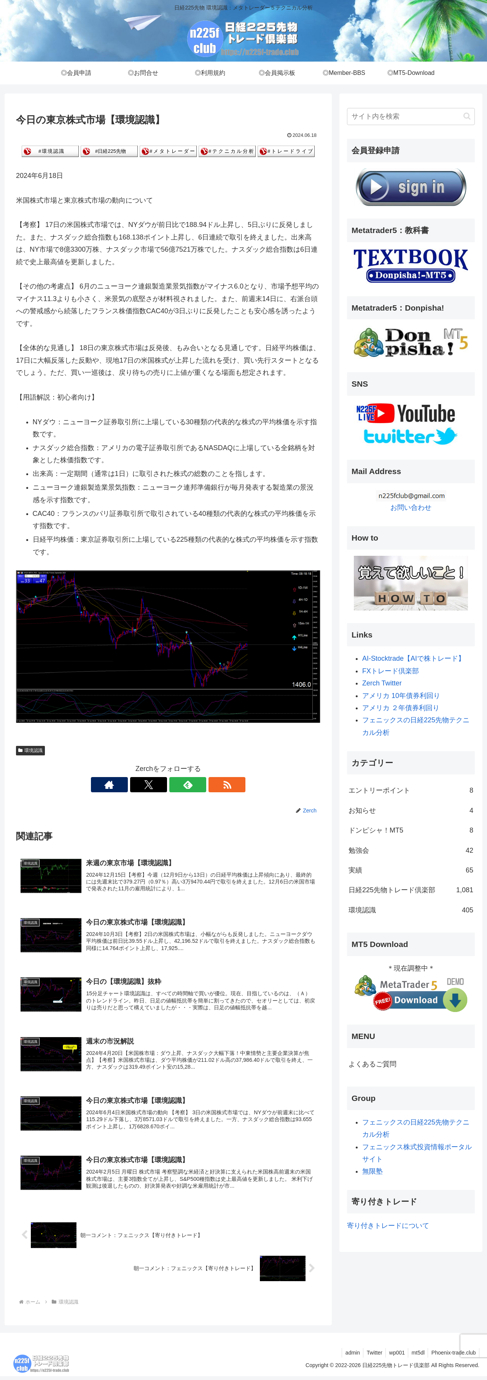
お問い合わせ (410, 507)
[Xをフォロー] (159, 784)
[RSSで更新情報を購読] (194, 784)
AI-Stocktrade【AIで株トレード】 (413, 658)
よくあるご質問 (372, 1064)
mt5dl (416, 1356)
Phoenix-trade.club (453, 1356)
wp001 (394, 1356)
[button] (467, 116)
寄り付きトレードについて (388, 1225)
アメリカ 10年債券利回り (401, 696)
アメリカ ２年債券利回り (400, 708)
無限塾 (372, 1171)
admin (347, 1356)
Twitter (370, 1356)
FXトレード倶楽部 (390, 671)
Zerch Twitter (382, 683)
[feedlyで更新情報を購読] (177, 784)
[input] (411, 116)
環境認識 (30, 750)
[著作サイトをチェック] (142, 784)
